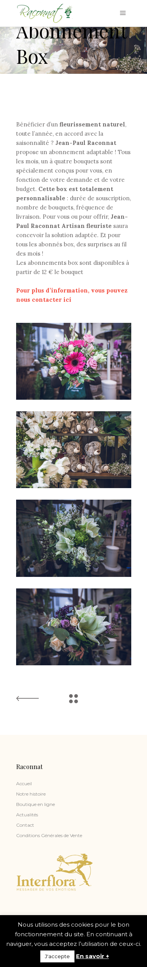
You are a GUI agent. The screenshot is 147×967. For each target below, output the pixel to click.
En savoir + (92, 956)
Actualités (27, 814)
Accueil (24, 783)
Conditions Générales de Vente (49, 835)
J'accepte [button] (57, 956)
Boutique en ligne (35, 804)
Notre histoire (31, 794)
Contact (25, 825)
